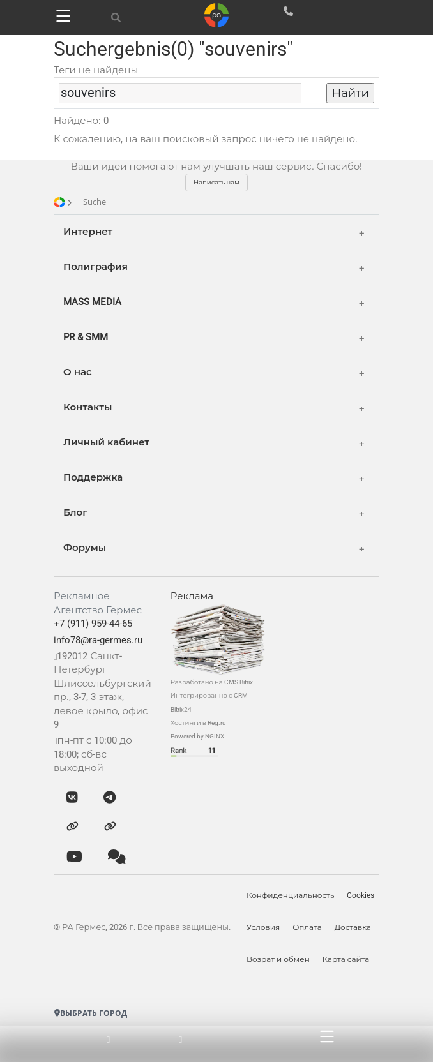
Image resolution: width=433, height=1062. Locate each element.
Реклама (192, 596)
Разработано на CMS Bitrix (212, 681)
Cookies (361, 895)
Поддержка (93, 477)
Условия (263, 927)
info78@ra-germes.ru (98, 640)
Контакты (87, 407)
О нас (77, 372)
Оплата (307, 927)
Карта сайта (346, 959)
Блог (75, 512)
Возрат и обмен (278, 959)
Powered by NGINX (197, 736)
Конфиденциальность (290, 895)
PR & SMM (85, 337)
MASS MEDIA (92, 302)
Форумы (84, 547)
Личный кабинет (106, 442)
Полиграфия (95, 267)
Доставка (353, 927)
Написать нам (216, 182)
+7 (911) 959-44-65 (93, 623)
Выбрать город (90, 1013)
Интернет (87, 231)
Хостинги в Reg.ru (198, 722)
